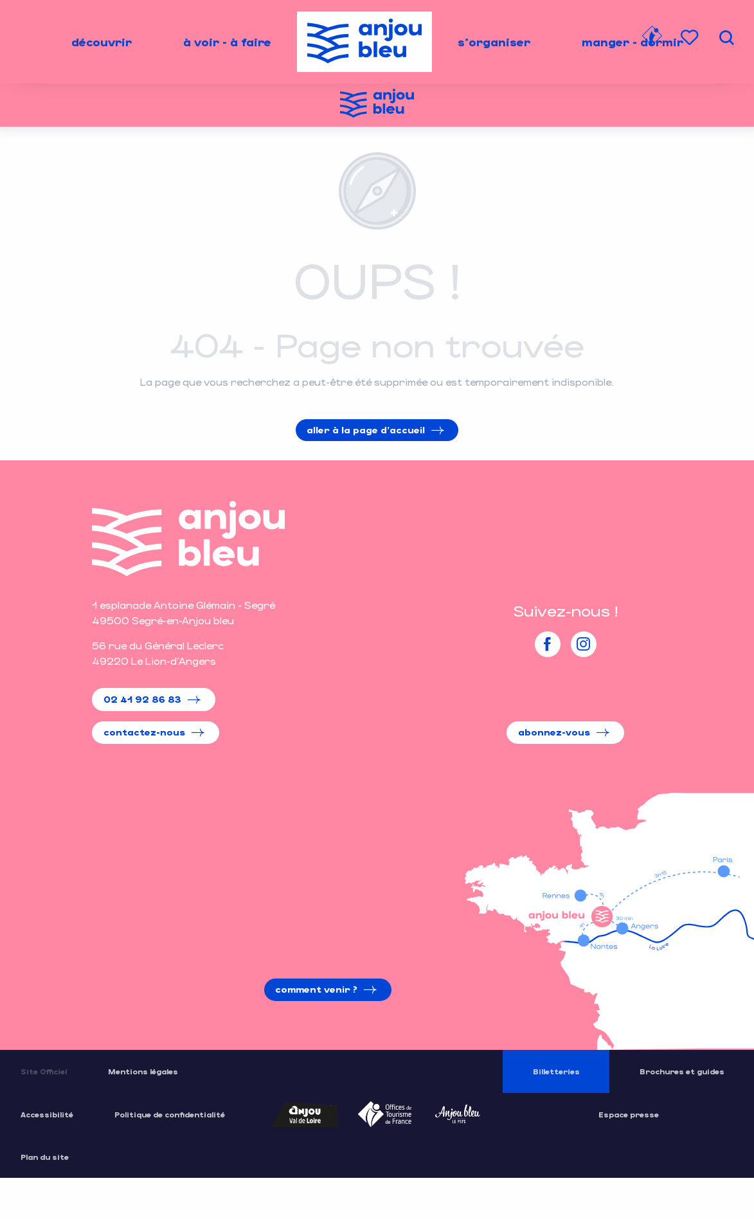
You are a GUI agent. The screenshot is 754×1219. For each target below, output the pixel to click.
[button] (726, 37)
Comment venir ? (316, 989)
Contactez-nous (144, 732)
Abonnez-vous (554, 732)
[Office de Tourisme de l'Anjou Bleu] (377, 105)
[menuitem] (101, 41)
